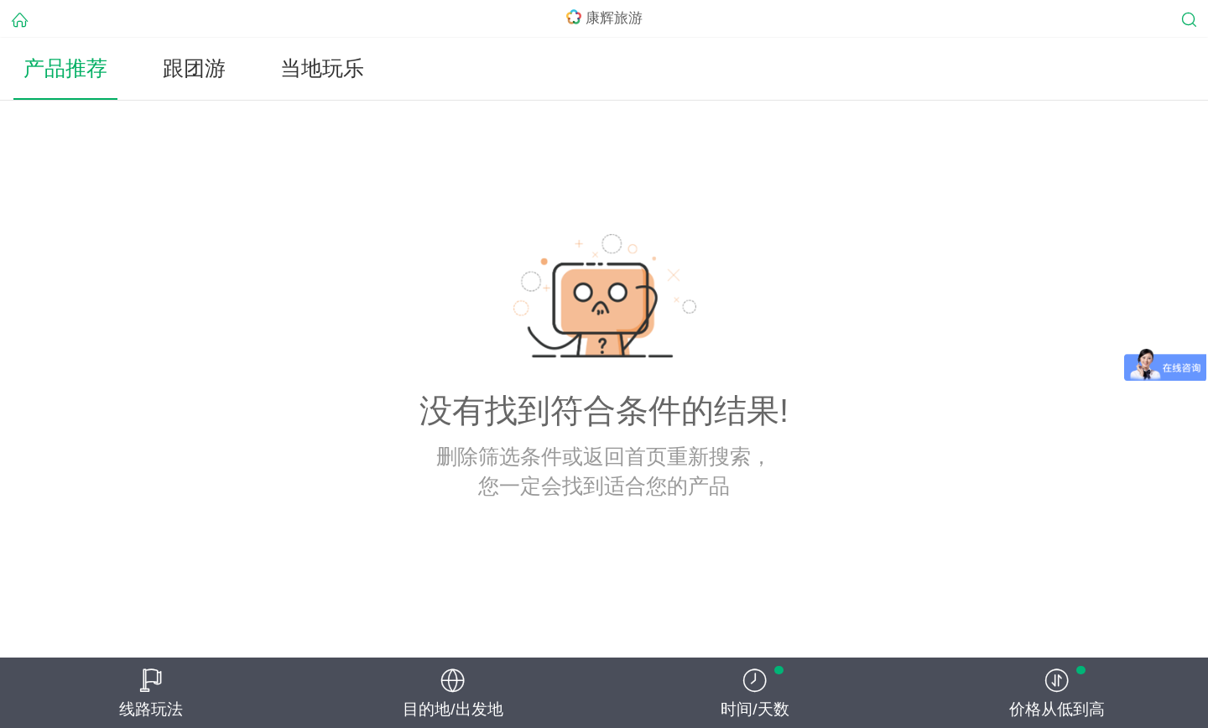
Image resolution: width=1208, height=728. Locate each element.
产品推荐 (65, 68)
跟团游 (194, 68)
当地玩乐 (322, 68)
